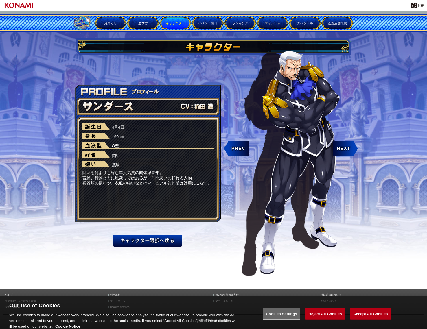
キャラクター (175, 23)
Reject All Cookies (325, 316)
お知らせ (110, 23)
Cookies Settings (281, 316)
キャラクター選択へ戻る (147, 240)
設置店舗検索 (337, 23)
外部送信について (331, 295)
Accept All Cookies (370, 316)
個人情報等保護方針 (227, 295)
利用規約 (115, 295)
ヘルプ (8, 295)
